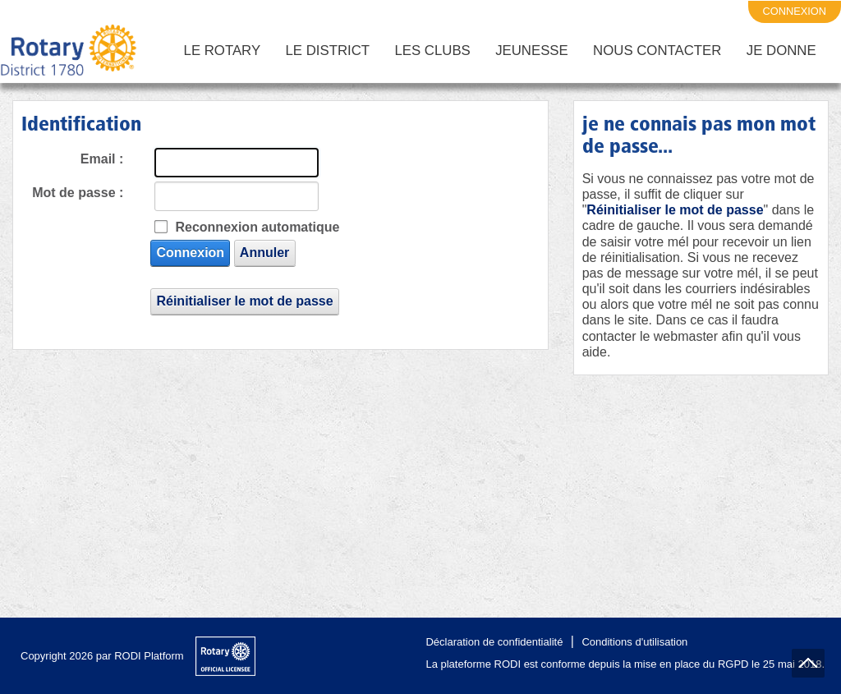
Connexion (190, 253)
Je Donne (781, 50)
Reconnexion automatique (257, 227)
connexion (795, 11)
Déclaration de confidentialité (494, 642)
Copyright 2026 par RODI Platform (102, 656)
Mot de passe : (77, 193)
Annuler (264, 253)
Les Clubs (432, 50)
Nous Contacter (657, 50)
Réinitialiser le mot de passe (244, 301)
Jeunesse (531, 50)
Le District (328, 50)
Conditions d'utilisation (634, 642)
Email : (101, 159)
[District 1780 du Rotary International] (68, 51)
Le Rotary (222, 50)
